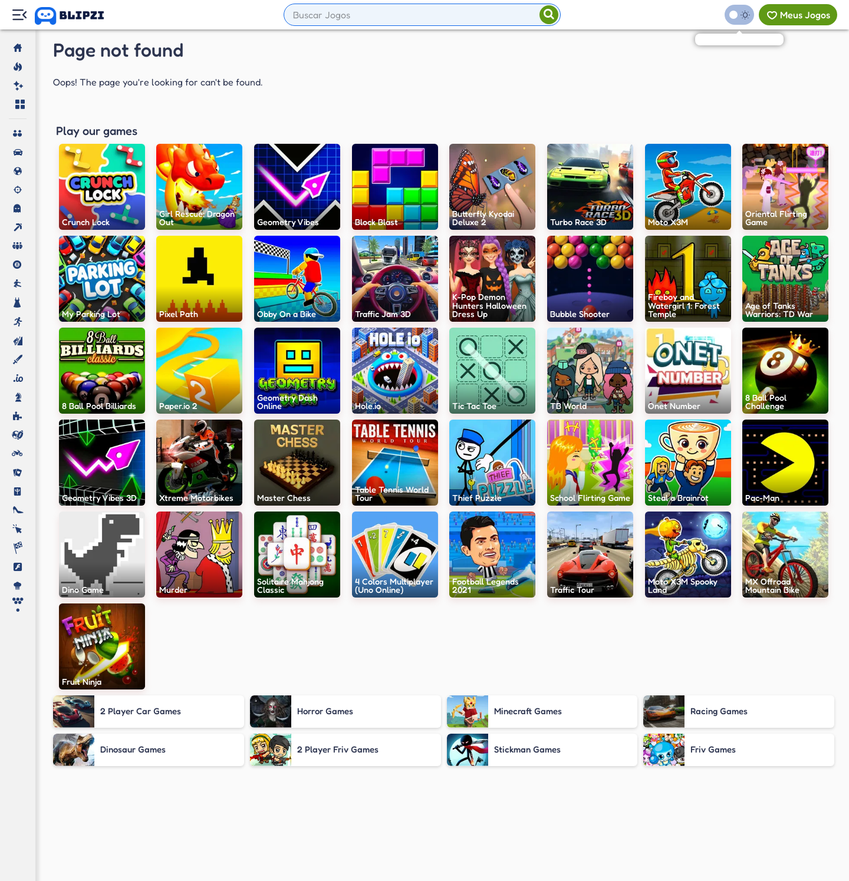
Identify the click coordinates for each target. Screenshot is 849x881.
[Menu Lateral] (19, 15)
